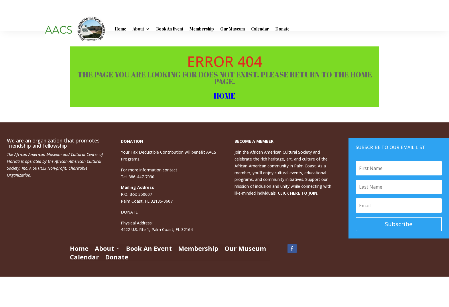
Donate (282, 29)
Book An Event (169, 29)
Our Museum (232, 29)
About (138, 29)
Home (120, 29)
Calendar (260, 29)
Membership (202, 29)
